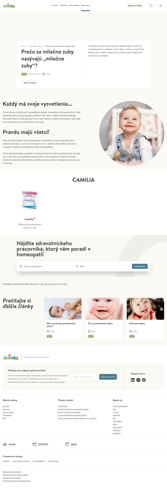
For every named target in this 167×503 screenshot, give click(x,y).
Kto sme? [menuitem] (54, 5)
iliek (114, 418)
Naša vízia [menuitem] (63, 5)
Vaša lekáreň (117, 427)
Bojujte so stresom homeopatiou (69, 412)
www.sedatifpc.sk (38, 461)
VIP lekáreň (117, 430)
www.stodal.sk (53, 461)
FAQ (4, 418)
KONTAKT (40, 444)
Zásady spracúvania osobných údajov (15, 475)
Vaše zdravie (7, 415)
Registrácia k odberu (108, 377)
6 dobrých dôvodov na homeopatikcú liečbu (73, 409)
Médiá (71, 444)
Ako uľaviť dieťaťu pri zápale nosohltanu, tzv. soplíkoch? (77, 418)
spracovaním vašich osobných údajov (52, 382)
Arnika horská (62, 406)
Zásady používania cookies (12, 472)
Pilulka (115, 424)
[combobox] (103, 266)
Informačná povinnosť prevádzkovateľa (16, 481)
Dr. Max (115, 412)
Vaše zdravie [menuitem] (85, 5)
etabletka (116, 415)
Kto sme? (6, 406)
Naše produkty (8, 412)
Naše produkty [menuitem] (74, 5)
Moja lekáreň (117, 421)
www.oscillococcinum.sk (21, 461)
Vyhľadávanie (139, 266)
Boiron (23, 46)
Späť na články (30, 82)
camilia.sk (6, 461)
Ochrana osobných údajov (12, 478)
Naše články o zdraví (35, 46)
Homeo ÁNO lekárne (120, 406)
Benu (114, 409)
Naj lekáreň (117, 433)
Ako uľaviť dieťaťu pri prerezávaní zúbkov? (72, 415)
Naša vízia (6, 409)
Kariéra (9, 444)
